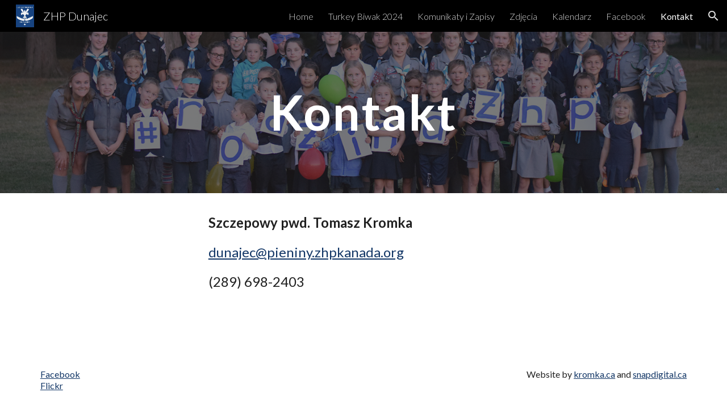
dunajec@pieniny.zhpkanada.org (306, 252)
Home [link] (301, 16)
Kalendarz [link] (571, 16)
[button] (713, 16)
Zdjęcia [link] (523, 16)
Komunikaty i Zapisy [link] (456, 16)
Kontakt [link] (677, 16)
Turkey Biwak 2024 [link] (365, 16)
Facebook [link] (626, 16)
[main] (363, 112)
